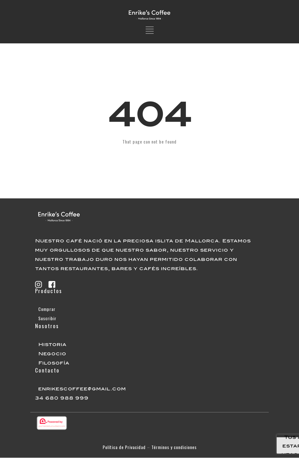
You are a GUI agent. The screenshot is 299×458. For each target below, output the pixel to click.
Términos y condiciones (174, 447)
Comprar (46, 309)
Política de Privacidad (124, 447)
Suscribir (47, 318)
